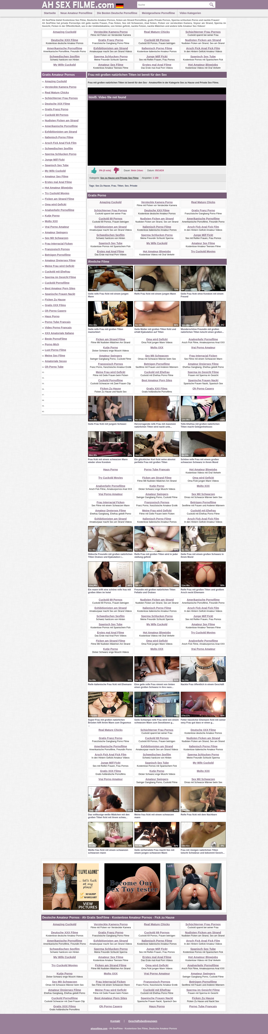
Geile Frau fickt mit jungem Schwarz (107, 424)
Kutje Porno (52, 215)
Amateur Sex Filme (110, 64)
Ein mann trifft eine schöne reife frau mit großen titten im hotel (109, 591)
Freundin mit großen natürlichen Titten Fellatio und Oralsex (154, 591)
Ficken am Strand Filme (59, 198)
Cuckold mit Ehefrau (57, 271)
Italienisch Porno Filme (157, 48)
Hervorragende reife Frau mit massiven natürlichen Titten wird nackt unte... (155, 425)
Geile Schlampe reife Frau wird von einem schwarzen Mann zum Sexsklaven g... (156, 721)
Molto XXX (51, 221)
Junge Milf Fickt (156, 56)
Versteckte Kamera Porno (111, 31)
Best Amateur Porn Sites (60, 288)
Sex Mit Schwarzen (56, 238)
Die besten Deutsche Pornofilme (117, 13)
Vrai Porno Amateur (57, 226)
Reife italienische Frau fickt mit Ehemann (110, 684)
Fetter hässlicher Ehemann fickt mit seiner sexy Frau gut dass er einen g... (203, 721)
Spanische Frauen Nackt (60, 293)
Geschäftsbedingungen (142, 1021)
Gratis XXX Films (55, 305)
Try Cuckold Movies (57, 193)
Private (133, 185)
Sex (127, 185)
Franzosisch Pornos (57, 249)
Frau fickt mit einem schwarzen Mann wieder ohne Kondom (108, 461)
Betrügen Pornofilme (58, 254)
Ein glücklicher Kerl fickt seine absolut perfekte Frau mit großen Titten (154, 461)
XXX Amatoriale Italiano (59, 333)
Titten (120, 185)
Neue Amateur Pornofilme (76, 13)
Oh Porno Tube (54, 366)
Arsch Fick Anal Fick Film (203, 48)
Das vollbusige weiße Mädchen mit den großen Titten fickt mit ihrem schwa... (109, 816)
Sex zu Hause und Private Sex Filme (119, 178)
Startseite (50, 13)
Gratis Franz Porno (110, 40)
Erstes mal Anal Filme (156, 64)
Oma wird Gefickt (55, 204)
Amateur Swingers (56, 232)
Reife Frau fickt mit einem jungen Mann (155, 293)
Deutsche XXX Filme (64, 40)
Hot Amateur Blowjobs (203, 64)
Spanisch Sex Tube (203, 56)
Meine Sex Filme (55, 355)
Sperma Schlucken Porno (111, 56)
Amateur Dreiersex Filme (60, 260)
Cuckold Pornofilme (57, 282)
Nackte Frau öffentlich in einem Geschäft (202, 684)
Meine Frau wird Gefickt (59, 266)
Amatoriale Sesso (56, 361)
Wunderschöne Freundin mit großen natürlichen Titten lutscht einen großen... (202, 330)
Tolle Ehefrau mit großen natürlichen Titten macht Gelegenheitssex (200, 425)
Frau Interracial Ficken (59, 243)
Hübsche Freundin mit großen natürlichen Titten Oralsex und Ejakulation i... (110, 555)
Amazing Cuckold (64, 31)
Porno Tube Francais (58, 321)
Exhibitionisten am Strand (110, 48)
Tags (91, 185)
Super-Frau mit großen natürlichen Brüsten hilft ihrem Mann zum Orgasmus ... (109, 723)
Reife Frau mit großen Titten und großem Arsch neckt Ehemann (202, 591)
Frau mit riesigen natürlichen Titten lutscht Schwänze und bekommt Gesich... (203, 851)
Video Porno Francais (58, 327)
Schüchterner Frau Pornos (203, 31)
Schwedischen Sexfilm (65, 56)
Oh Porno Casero (55, 310)
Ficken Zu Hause (55, 299)
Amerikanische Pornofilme (64, 48)
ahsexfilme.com (99, 1028)
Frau (113, 185)
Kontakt (115, 1021)
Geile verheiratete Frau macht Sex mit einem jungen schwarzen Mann (154, 851)
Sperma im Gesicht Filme (60, 277)
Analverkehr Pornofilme (59, 210)
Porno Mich (52, 344)
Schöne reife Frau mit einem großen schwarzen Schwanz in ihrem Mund (200, 461)
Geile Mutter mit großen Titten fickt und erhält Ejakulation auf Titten (155, 330)
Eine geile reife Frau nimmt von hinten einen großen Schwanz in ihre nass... (154, 686)
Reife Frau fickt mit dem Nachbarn (199, 814)
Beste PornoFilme (56, 338)
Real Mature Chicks (157, 31)
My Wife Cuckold (64, 64)
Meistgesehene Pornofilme (158, 13)
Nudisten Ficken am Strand (203, 40)
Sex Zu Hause (102, 185)
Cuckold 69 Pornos (157, 40)
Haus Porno (52, 316)
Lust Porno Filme (55, 349)
